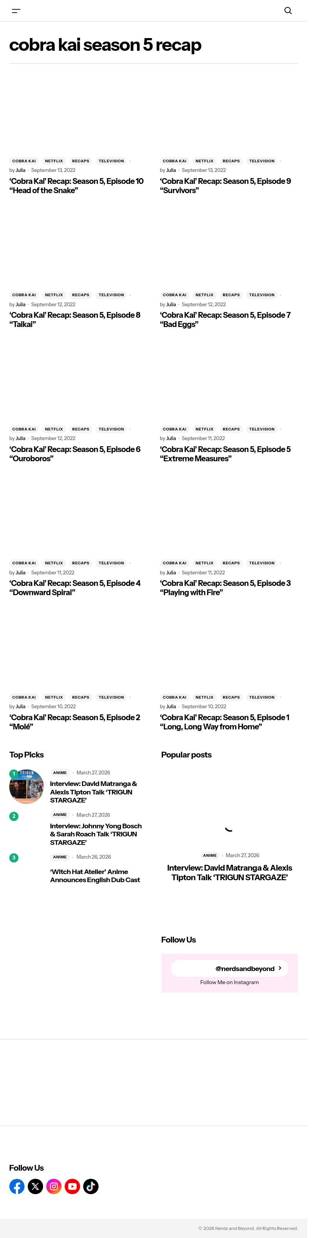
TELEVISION (111, 161)
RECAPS (80, 161)
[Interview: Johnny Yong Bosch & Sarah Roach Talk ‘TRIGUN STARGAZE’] (26, 829)
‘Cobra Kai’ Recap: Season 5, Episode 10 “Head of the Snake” (76, 186)
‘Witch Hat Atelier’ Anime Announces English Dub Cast (95, 876)
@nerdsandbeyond (245, 968)
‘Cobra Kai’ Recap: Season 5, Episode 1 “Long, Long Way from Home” (224, 722)
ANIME (60, 772)
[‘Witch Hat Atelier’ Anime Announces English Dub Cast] (26, 870)
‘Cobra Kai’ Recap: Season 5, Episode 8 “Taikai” (74, 319)
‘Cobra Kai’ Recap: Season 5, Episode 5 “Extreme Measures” (225, 454)
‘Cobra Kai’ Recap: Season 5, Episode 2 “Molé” (74, 722)
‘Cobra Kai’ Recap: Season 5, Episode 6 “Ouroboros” (75, 454)
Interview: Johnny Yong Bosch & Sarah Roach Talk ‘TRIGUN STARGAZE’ (96, 834)
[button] (16, 10)
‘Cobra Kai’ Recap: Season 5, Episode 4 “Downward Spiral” (75, 588)
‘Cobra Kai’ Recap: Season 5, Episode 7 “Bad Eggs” (225, 319)
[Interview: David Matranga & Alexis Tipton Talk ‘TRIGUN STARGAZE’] (26, 786)
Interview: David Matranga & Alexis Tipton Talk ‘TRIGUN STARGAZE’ (93, 792)
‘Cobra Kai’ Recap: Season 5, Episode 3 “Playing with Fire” (225, 588)
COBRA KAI (24, 161)
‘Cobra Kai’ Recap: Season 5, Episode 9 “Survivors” (225, 186)
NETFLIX (54, 161)
